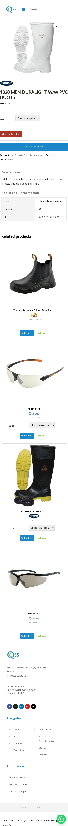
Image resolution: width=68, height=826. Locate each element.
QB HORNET (34, 409)
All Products (17, 155)
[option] (34, 48)
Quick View (41, 333)
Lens (11, 425)
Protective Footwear (33, 155)
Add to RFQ (26, 333)
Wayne (54, 155)
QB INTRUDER (34, 613)
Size (2, 119)
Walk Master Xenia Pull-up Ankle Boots (33, 310)
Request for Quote (34, 146)
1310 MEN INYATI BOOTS (34, 511)
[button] (24, 9)
